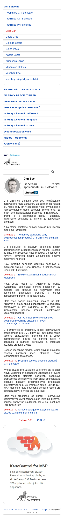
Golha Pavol (12, 49)
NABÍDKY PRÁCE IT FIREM (20, 95)
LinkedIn (34, 510)
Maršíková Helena (16, 67)
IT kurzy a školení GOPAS (19, 125)
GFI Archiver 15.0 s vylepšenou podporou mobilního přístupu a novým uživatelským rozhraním (28, 320)
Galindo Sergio (14, 43)
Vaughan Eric (13, 73)
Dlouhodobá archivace (17, 131)
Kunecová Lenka (15, 61)
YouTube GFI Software (19, 18)
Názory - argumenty (15, 137)
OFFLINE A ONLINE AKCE (19, 101)
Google (44, 510)
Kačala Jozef (13, 55)
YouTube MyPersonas (18, 24)
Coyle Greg (12, 36)
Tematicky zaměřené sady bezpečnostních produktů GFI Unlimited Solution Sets (31, 237)
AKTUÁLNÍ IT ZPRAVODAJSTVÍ (22, 89)
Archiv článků (12, 143)
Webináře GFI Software (19, 12)
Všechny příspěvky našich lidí (22, 79)
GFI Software (11, 6)
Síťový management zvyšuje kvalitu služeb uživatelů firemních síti (31, 411)
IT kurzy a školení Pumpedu (20, 119)
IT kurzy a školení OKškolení (21, 113)
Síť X (26, 510)
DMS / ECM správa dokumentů (22, 107)
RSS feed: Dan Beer (13, 510)
